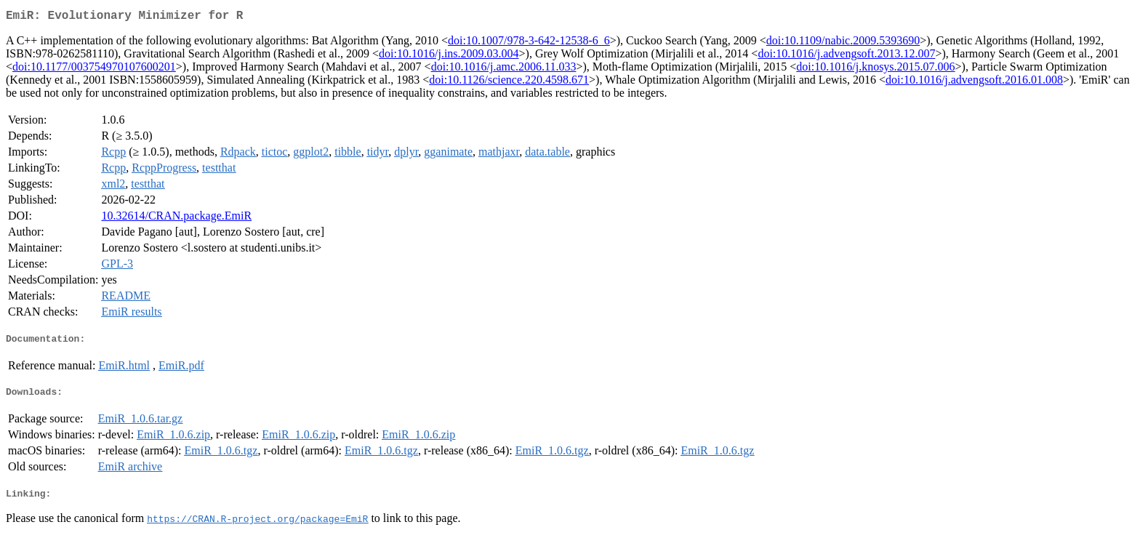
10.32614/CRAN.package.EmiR (176, 218)
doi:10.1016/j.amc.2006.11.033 (504, 69)
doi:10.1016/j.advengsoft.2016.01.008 (974, 82)
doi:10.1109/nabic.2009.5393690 (843, 43)
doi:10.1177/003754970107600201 (94, 69)
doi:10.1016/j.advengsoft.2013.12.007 (846, 56)
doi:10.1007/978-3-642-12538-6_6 (529, 43)
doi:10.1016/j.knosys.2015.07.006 (875, 69)
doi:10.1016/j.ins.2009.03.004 (448, 56)
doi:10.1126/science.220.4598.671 (509, 82)
